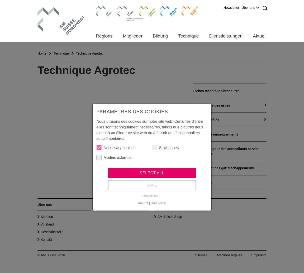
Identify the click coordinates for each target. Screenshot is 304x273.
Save (152, 185)
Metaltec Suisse (165, 11)
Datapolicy (158, 203)
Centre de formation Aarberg (123, 13)
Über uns (250, 7)
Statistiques (165, 147)
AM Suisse (102, 8)
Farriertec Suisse (187, 11)
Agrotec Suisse (143, 11)
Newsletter (231, 7)
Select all (152, 173)
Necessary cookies (115, 147)
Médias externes (113, 157)
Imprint (143, 203)
